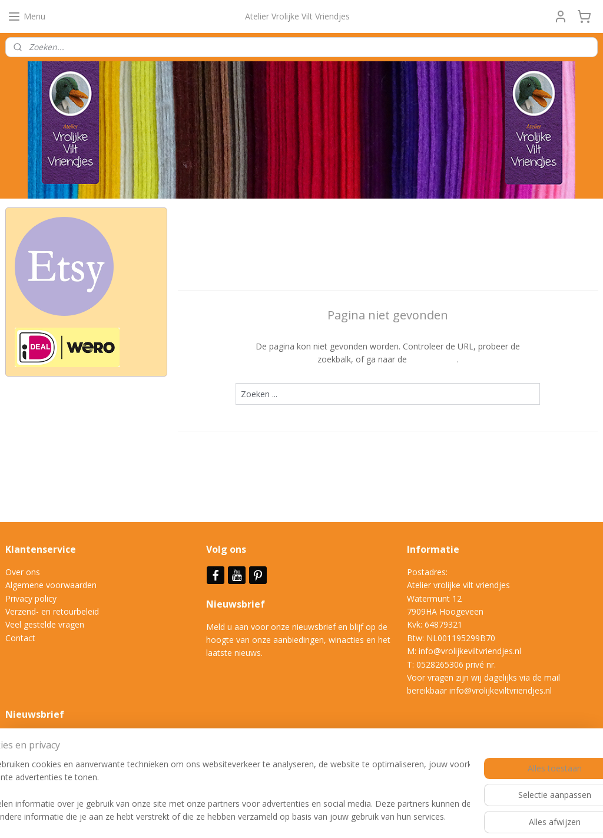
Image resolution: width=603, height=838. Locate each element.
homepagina (432, 359)
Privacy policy (31, 598)
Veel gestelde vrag (40, 624)
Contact (20, 638)
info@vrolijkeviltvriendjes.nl (470, 650)
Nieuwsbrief (236, 604)
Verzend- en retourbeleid (52, 611)
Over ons (22, 572)
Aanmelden (36, 764)
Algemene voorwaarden (51, 584)
